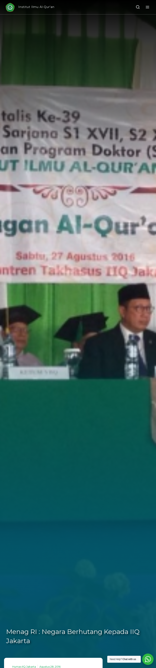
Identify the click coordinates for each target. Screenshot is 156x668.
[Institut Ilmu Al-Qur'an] (29, 7)
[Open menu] (147, 7)
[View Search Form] (138, 7)
